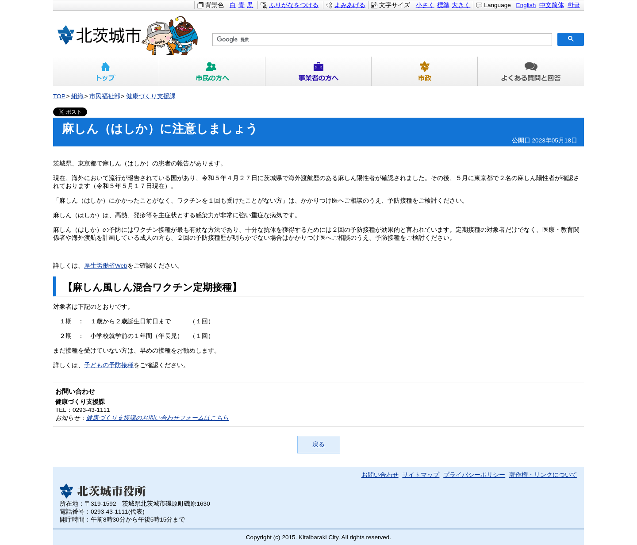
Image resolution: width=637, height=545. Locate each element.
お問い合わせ (380, 475)
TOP (59, 96)
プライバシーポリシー (474, 475)
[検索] (381, 40)
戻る (318, 444)
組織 (77, 96)
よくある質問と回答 (531, 71)
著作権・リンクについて (543, 475)
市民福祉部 (104, 96)
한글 (574, 5)
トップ (106, 71)
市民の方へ (212, 71)
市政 (425, 71)
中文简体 (551, 5)
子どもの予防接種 (109, 365)
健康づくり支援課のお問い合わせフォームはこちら (157, 418)
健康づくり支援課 (151, 96)
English (526, 5)
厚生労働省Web (105, 265)
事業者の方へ (318, 71)
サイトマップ (420, 475)
